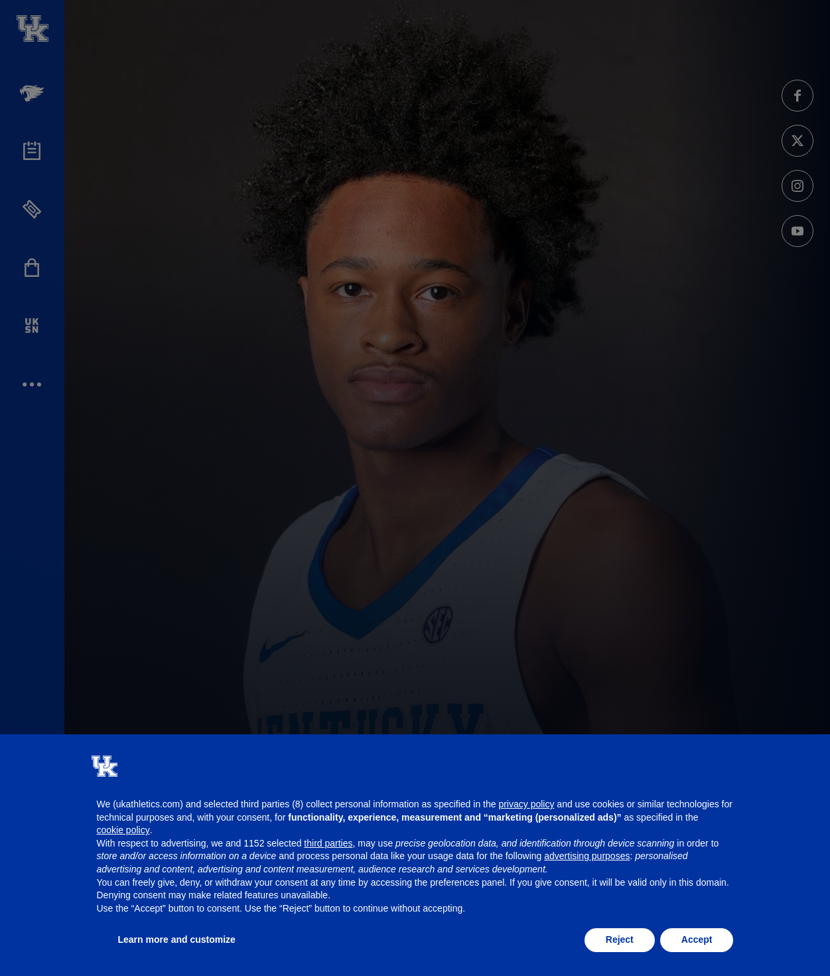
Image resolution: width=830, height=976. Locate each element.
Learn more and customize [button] (177, 939)
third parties (328, 843)
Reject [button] (620, 939)
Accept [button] (697, 939)
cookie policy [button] (123, 830)
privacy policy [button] (526, 804)
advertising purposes (587, 856)
